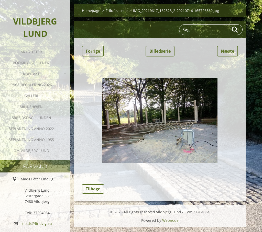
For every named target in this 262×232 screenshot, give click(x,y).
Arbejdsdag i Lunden (31, 117)
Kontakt (31, 73)
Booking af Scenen (31, 62)
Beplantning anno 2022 (31, 128)
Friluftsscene (117, 10)
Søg (235, 29)
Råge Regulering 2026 (31, 84)
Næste (227, 51)
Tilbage (93, 189)
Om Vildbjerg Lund (31, 150)
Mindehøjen (31, 106)
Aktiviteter (31, 51)
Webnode (170, 220)
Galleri (31, 95)
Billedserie (160, 51)
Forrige (93, 51)
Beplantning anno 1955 (31, 139)
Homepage (91, 10)
